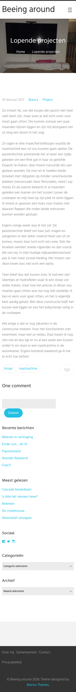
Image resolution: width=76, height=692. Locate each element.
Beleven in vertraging (17, 437)
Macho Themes (38, 685)
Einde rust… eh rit (14, 444)
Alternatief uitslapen (17, 518)
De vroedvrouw (13, 511)
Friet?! (6, 465)
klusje (8, 368)
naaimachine (28, 368)
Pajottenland (11, 451)
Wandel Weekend (15, 458)
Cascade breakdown (16, 489)
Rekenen (8, 504)
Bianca (33, 100)
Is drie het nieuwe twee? (20, 496)
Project (48, 100)
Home (20, 52)
